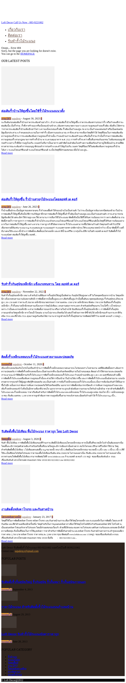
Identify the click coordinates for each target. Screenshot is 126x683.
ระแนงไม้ (6, 364)
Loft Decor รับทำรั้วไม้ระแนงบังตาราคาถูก (30, 634)
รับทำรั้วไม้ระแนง (21, 40)
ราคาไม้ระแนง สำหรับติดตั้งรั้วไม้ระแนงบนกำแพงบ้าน (37, 607)
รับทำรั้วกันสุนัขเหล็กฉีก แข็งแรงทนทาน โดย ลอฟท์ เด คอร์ (40, 284)
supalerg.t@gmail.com (27, 551)
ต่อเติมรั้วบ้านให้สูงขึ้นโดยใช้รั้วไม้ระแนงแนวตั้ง (32, 111)
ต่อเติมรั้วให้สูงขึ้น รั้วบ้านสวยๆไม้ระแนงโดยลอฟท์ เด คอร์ (39, 199)
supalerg (16, 118)
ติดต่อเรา (15, 35)
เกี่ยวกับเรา (16, 29)
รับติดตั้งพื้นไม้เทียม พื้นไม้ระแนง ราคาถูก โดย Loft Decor (39, 431)
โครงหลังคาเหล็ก (11, 516)
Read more (7, 153)
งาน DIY (6, 118)
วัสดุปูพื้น (6, 439)
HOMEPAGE (27, 53)
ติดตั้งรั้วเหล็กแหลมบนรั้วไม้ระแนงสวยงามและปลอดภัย (37, 357)
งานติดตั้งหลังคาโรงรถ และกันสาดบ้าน (27, 509)
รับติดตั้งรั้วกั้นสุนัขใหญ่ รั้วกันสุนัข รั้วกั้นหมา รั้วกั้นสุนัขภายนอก (43, 582)
